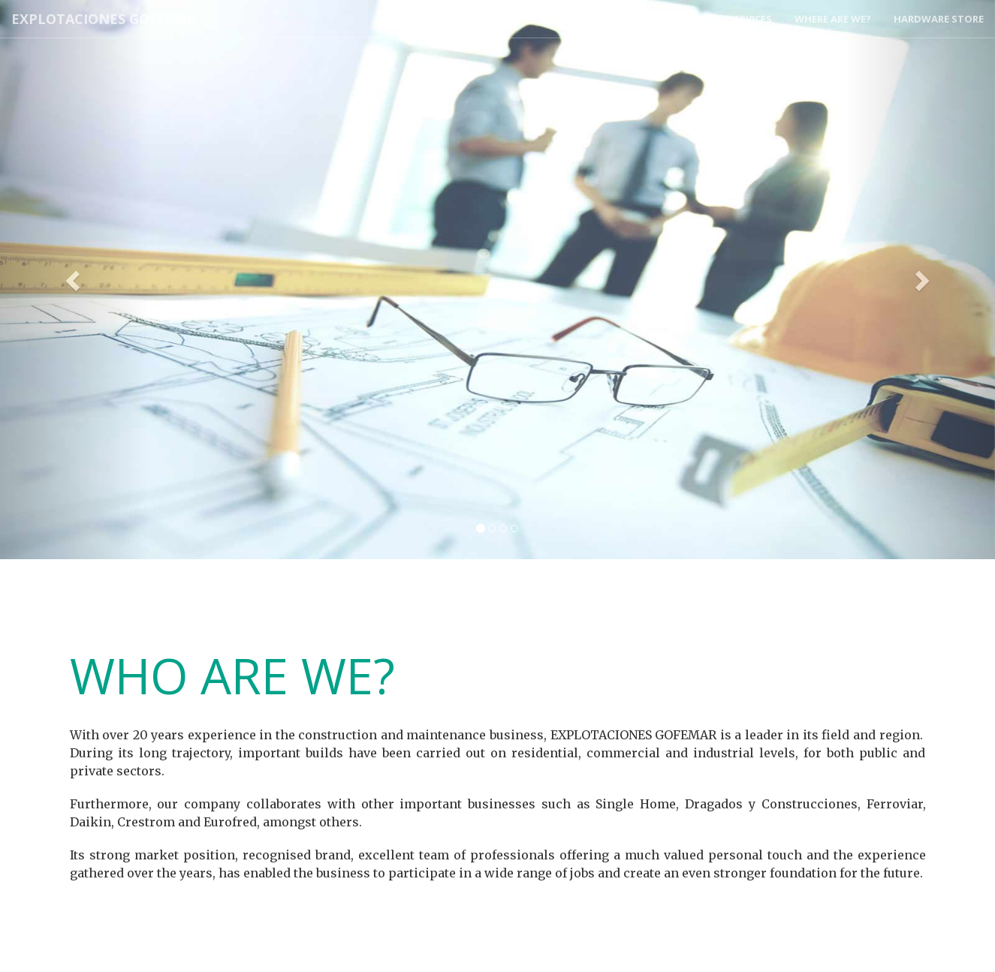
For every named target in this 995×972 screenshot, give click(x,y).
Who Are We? (502, 19)
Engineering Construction (632, 19)
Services (750, 19)
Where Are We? (832, 19)
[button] (74, 279)
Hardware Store (939, 19)
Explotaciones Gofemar (103, 19)
